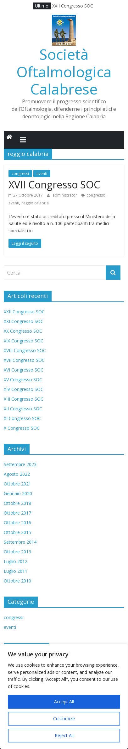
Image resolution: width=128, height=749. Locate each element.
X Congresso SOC (22, 428)
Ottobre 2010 (17, 581)
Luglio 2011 (15, 571)
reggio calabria (35, 203)
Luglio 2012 (15, 561)
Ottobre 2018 (17, 503)
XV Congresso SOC (23, 379)
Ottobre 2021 (17, 484)
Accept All (64, 702)
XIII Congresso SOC (23, 399)
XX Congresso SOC (23, 331)
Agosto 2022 (17, 474)
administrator (65, 195)
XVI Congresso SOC (23, 370)
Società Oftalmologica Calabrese (64, 71)
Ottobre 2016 (17, 523)
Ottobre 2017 (17, 513)
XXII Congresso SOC (72, 6)
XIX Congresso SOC (23, 341)
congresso (95, 195)
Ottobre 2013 (17, 552)
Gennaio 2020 (18, 493)
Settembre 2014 (20, 542)
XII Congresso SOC (23, 409)
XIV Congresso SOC (23, 389)
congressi (20, 173)
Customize (64, 718)
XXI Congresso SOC (23, 321)
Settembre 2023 (20, 464)
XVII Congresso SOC (54, 184)
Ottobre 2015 (17, 532)
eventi (41, 173)
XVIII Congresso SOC (25, 350)
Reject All (64, 735)
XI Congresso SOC (22, 418)
